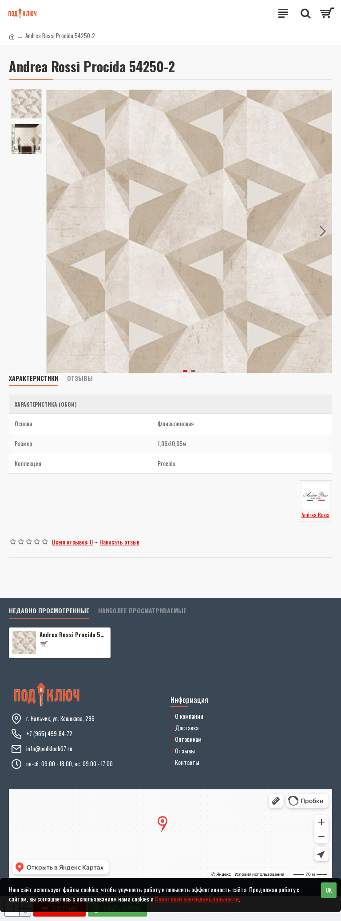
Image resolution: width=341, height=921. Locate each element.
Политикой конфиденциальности (197, 898)
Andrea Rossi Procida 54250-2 (73, 635)
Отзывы (80, 378)
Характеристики (33, 378)
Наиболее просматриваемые (142, 611)
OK (329, 890)
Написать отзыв (119, 541)
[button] (323, 231)
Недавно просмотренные (49, 611)
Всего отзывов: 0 (72, 541)
